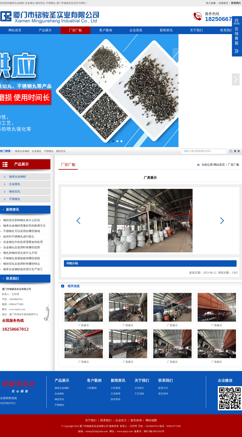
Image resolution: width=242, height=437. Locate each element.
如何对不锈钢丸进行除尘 (18, 236)
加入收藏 (211, 3)
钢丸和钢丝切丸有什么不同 (20, 252)
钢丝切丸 (61, 151)
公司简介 (139, 388)
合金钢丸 (37, 151)
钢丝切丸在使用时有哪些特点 (21, 263)
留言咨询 (163, 393)
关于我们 (196, 30)
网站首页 (14, 30)
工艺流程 (139, 393)
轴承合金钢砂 (22, 151)
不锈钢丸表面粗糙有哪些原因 (21, 258)
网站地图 (151, 420)
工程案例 (92, 388)
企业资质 (135, 30)
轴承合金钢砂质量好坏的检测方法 (24, 225)
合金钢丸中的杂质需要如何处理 (23, 242)
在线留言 (223, 3)
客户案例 (105, 30)
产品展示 (45, 30)
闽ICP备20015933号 (154, 431)
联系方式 (163, 388)
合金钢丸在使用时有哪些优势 (21, 247)
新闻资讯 (166, 30)
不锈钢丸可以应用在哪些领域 (21, 231)
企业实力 (121, 420)
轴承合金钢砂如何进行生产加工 (23, 269)
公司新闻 (115, 388)
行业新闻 (115, 393)
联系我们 (226, 30)
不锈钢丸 (49, 151)
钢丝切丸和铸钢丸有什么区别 (21, 220)
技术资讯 (115, 399)
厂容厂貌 (75, 30)
